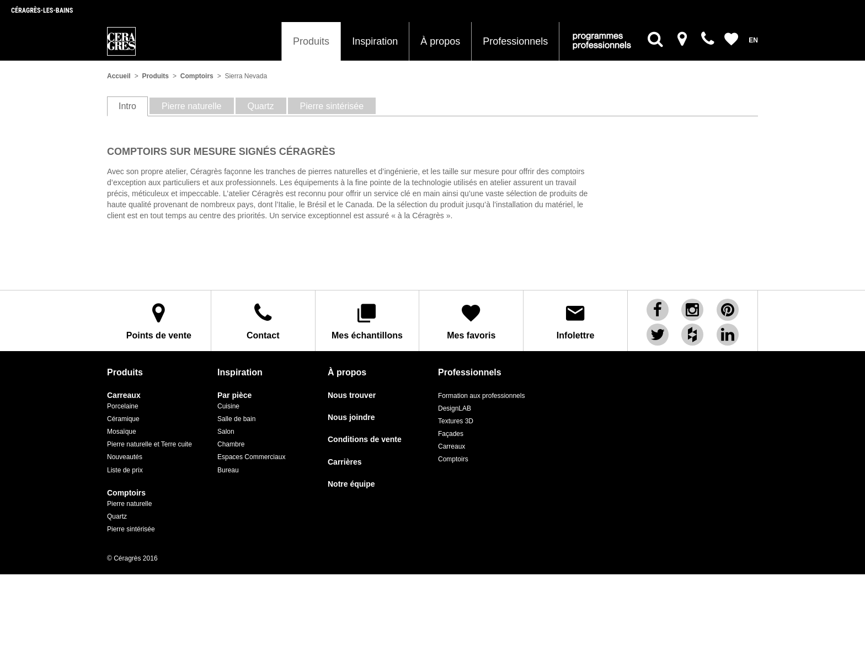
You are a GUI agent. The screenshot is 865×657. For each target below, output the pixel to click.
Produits (311, 41)
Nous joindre (351, 417)
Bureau (228, 470)
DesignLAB (454, 408)
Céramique (123, 419)
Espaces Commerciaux (251, 457)
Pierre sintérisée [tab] (332, 106)
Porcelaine (122, 406)
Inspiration (375, 41)
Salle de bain (236, 419)
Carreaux (124, 395)
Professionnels (515, 41)
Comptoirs (196, 76)
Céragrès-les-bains (42, 10)
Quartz (117, 516)
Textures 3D (455, 421)
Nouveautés (124, 457)
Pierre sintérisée (131, 529)
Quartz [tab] (261, 106)
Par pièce (234, 395)
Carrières (345, 462)
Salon (225, 431)
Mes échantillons (367, 321)
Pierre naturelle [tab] (192, 106)
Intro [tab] (127, 106)
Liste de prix (125, 470)
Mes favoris (471, 321)
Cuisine (228, 406)
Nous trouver (352, 395)
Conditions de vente (365, 439)
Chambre (230, 444)
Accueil (119, 76)
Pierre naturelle (129, 504)
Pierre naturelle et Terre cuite (149, 444)
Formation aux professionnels (481, 396)
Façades (450, 434)
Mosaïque (121, 431)
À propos (440, 41)
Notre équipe (351, 484)
